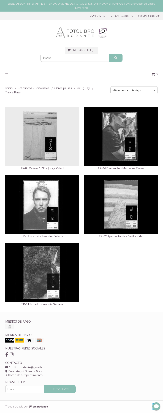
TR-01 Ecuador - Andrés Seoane (42, 304)
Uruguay (84, 88)
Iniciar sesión (149, 15)
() (81, 50)
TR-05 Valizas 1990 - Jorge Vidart (42, 168)
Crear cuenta (122, 15)
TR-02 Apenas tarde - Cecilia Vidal (121, 236)
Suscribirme (60, 389)
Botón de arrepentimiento (24, 375)
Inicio (9, 88)
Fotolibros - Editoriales (34, 88)
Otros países (63, 88)
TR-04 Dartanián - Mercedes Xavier (121, 168)
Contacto (97, 15)
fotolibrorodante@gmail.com (26, 367)
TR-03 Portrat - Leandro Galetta (42, 236)
